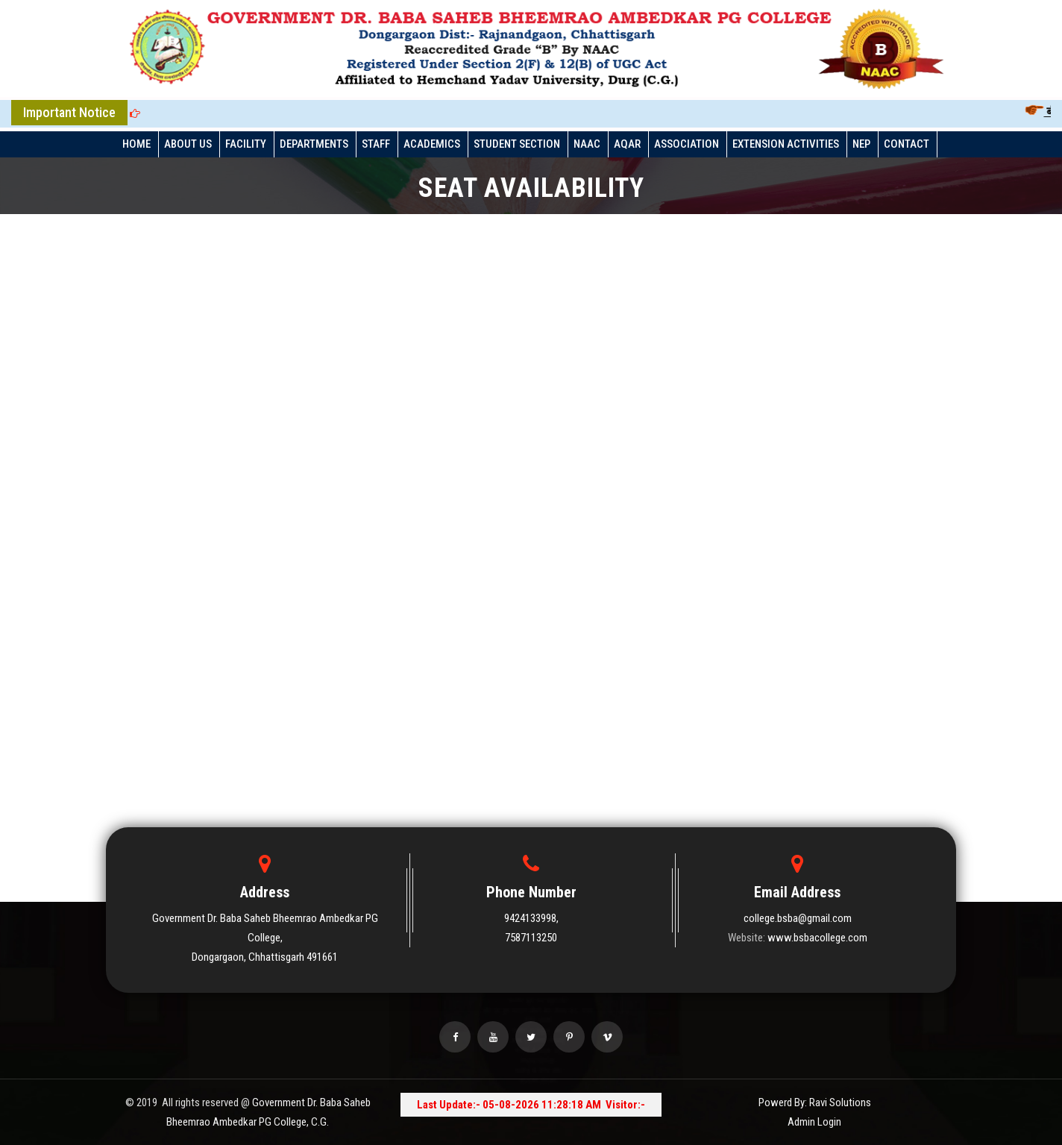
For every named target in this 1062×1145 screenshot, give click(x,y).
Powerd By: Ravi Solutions (814, 1102)
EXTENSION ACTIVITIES (785, 144)
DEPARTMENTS (314, 144)
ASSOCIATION (686, 144)
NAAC (587, 144)
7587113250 (531, 937)
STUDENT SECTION (517, 144)
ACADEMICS (431, 144)
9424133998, (531, 918)
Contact (906, 144)
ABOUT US (188, 144)
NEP (861, 144)
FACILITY (245, 144)
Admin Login (814, 1122)
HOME (136, 144)
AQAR (627, 144)
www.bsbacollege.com (817, 937)
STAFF (376, 144)
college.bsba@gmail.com (798, 918)
